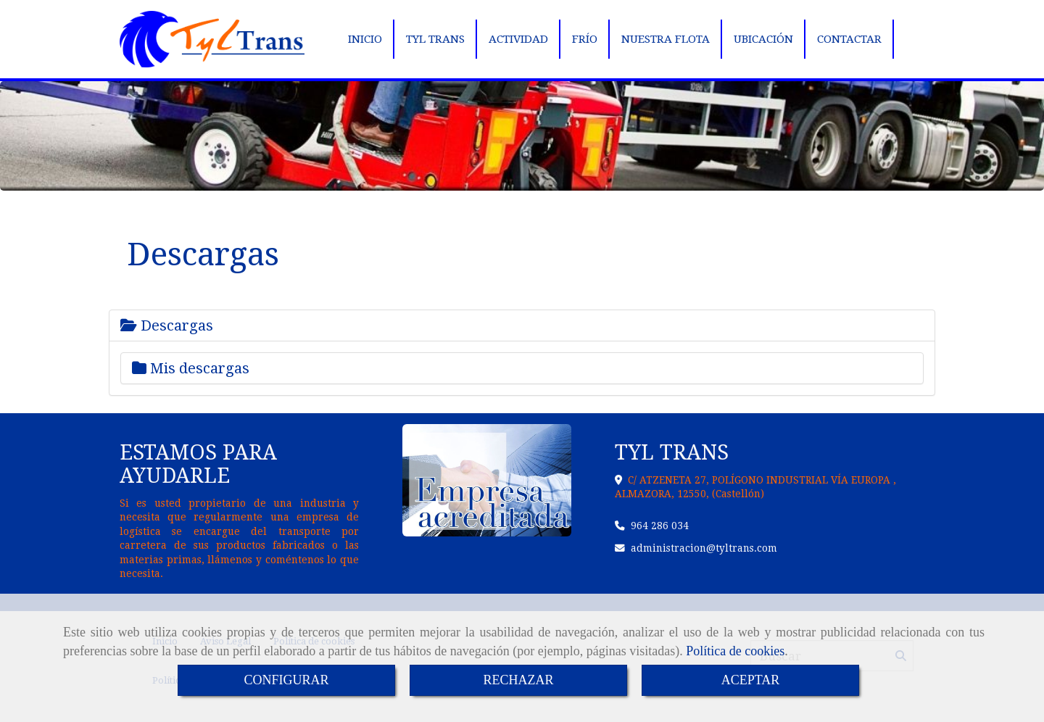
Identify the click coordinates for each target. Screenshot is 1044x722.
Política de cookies (735, 651)
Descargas (166, 325)
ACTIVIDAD (518, 39)
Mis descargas (190, 368)
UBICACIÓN (763, 39)
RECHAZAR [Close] (518, 680)
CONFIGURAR (286, 680)
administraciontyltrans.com (704, 548)
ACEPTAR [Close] (750, 680)
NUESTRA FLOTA (665, 39)
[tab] (522, 325)
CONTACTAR (849, 39)
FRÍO (584, 39)
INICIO (365, 39)
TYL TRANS (435, 39)
